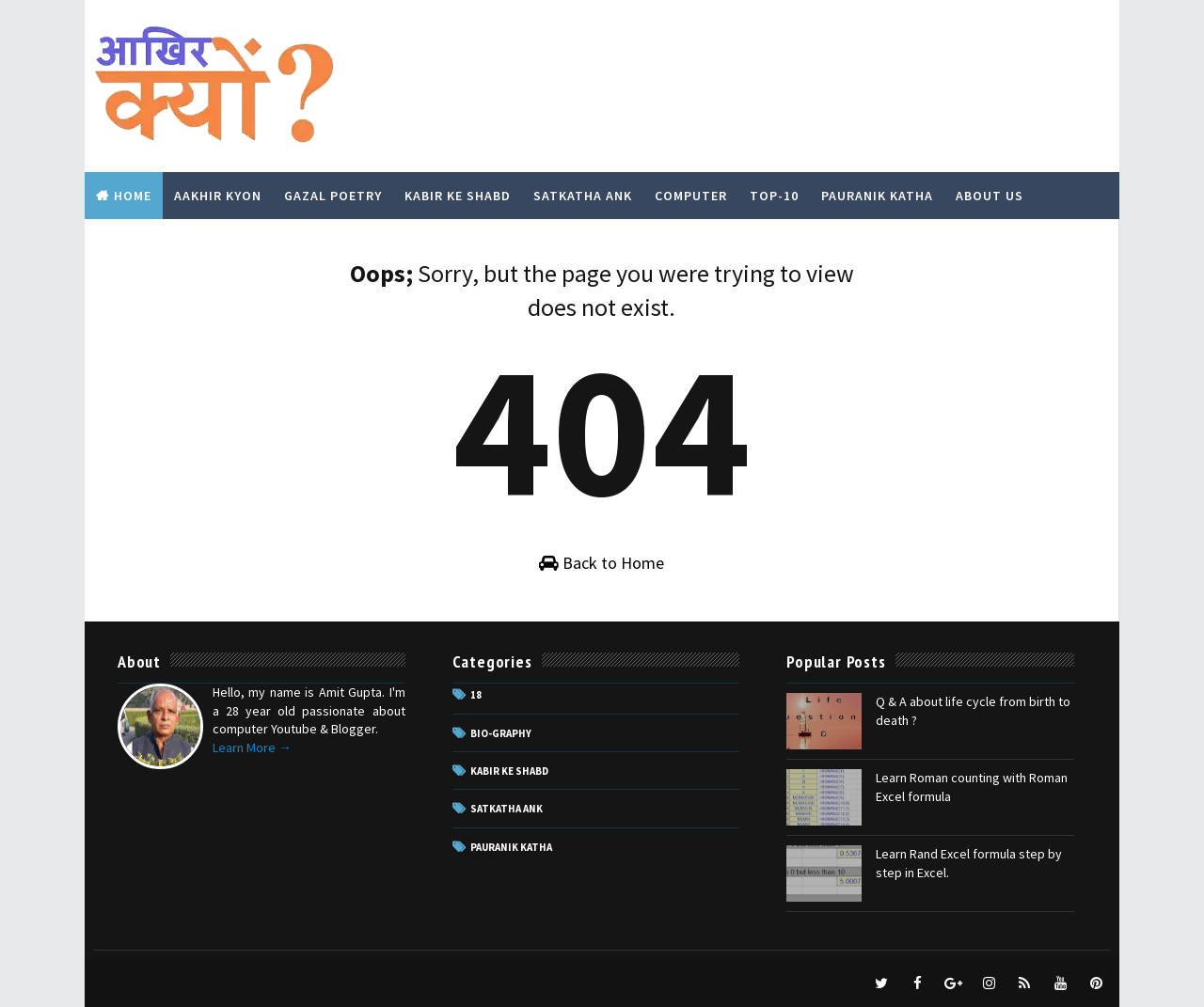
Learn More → (252, 747)
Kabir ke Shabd (509, 771)
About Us (989, 195)
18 (476, 694)
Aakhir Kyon (217, 195)
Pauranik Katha (877, 195)
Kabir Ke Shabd (457, 195)
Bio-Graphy (500, 733)
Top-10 (774, 195)
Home (132, 195)
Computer (691, 195)
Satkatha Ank (582, 195)
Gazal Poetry (333, 195)
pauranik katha (511, 847)
